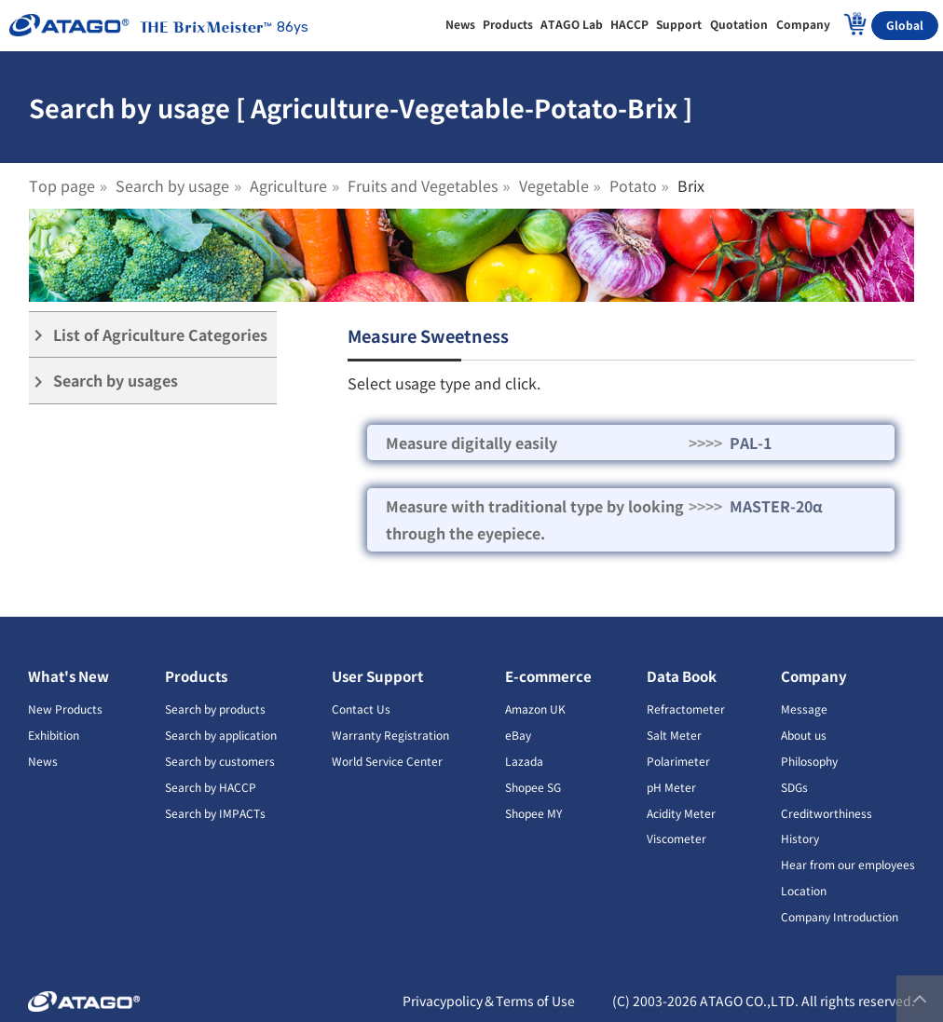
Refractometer (686, 708)
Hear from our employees (848, 864)
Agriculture (288, 185)
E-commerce (548, 676)
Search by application (221, 735)
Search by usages (103, 380)
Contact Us (361, 708)
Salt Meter (674, 735)
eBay (518, 735)
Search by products (215, 708)
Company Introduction (839, 916)
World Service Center (387, 761)
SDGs (794, 787)
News (43, 761)
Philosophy (809, 761)
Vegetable (554, 185)
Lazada (524, 761)
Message (804, 708)
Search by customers (220, 761)
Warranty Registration (390, 735)
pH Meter (671, 787)
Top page (62, 185)
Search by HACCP (210, 787)
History (800, 838)
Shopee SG (533, 787)
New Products (65, 708)
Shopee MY (533, 813)
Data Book (682, 676)
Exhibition (53, 735)
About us (804, 735)
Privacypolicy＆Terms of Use (489, 1000)
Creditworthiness (826, 813)
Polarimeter (678, 761)
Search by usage (172, 185)
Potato (633, 185)
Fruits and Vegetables (423, 185)
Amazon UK (535, 708)
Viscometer (676, 838)
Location (804, 890)
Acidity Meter (681, 813)
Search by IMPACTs (215, 813)
